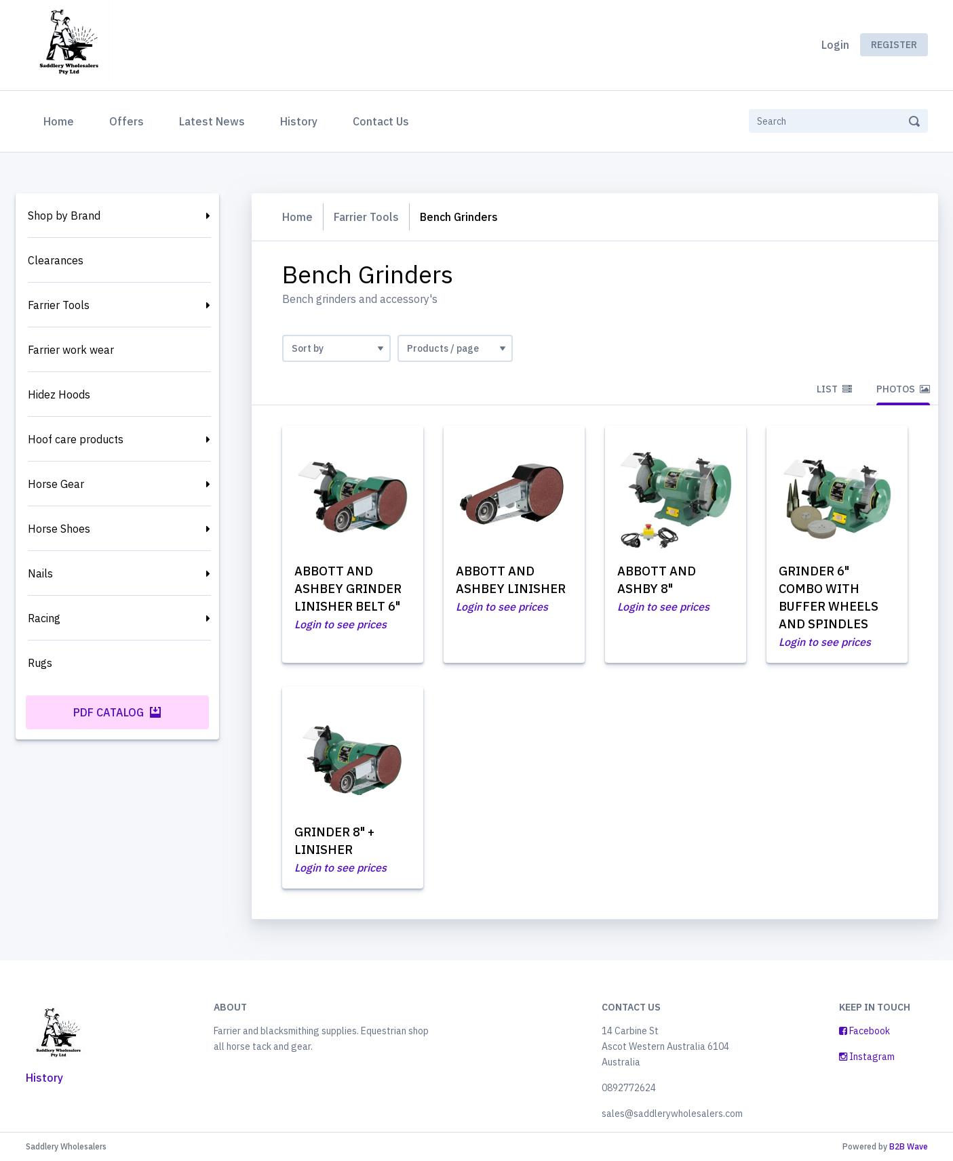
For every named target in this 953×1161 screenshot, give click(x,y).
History (298, 121)
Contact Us (381, 121)
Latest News (212, 121)
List (834, 389)
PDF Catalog (117, 712)
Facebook (864, 1031)
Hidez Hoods (59, 394)
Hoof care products (75, 439)
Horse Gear (56, 484)
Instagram (867, 1057)
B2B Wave (908, 1146)
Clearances (55, 260)
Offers (126, 121)
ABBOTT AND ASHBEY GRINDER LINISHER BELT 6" (348, 588)
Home (61, 120)
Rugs (40, 663)
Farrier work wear (71, 350)
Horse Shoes (59, 528)
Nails (40, 573)
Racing (44, 618)
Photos (903, 389)
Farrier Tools (59, 305)
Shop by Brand (64, 215)
